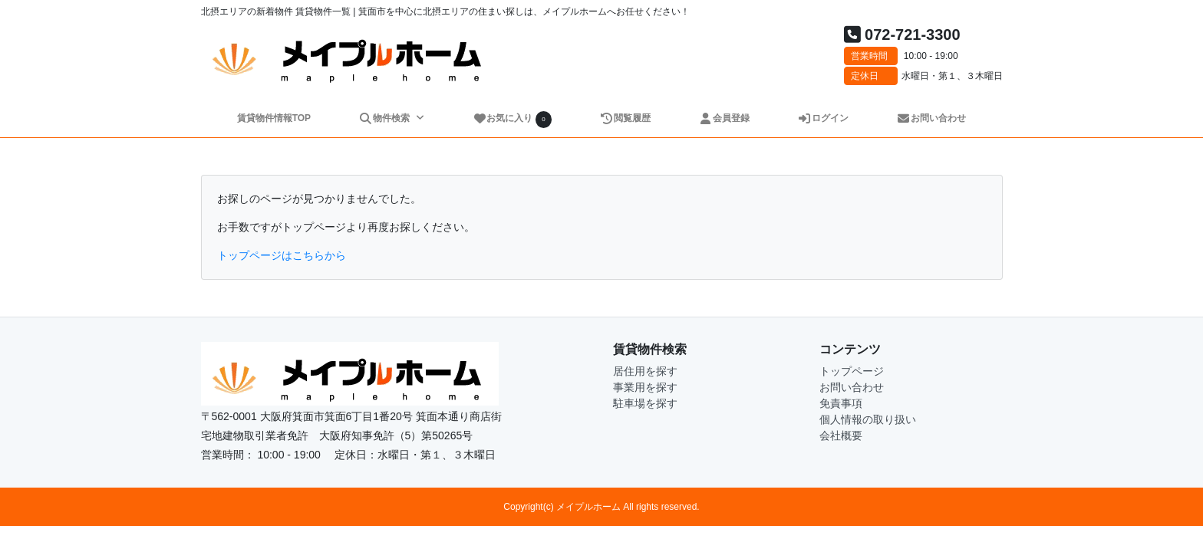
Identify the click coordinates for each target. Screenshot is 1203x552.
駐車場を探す (645, 403)
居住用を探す (645, 371)
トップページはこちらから (281, 255)
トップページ (851, 371)
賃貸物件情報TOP (274, 118)
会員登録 (724, 118)
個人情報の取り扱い (867, 419)
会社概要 (840, 435)
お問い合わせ (932, 118)
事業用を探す (645, 387)
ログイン (823, 118)
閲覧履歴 (625, 118)
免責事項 (840, 403)
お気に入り (512, 119)
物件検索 (385, 118)
